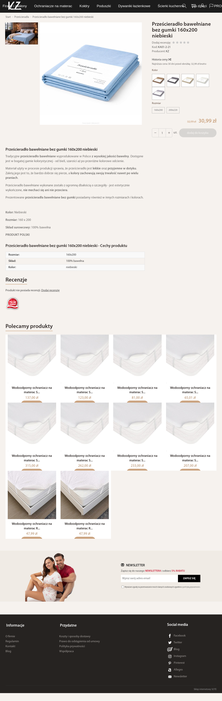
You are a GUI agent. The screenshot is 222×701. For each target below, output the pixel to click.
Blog (8, 657)
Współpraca (66, 657)
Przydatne (67, 633)
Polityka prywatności (72, 652)
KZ (167, 51)
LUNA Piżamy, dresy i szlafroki (65, 6)
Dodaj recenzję (50, 291)
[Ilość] (161, 132)
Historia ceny (161, 59)
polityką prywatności (191, 595)
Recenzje (17, 280)
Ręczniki (136, 6)
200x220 (173, 110)
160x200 (158, 110)
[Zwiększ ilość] (155, 132)
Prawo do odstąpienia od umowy (79, 647)
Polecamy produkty (31, 328)
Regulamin (12, 647)
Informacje (15, 633)
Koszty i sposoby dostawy (74, 642)
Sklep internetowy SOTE (205, 697)
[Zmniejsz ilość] (168, 132)
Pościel (155, 6)
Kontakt (10, 652)
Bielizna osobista (109, 6)
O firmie (10, 642)
